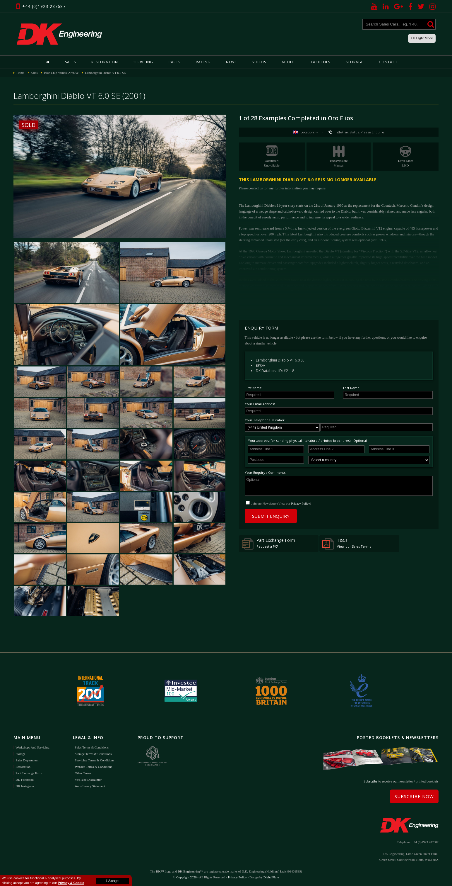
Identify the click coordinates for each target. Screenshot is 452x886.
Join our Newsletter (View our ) (281, 503)
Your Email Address (260, 404)
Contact (388, 62)
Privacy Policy (300, 503)
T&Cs (346, 543)
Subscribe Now (414, 796)
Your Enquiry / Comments (265, 472)
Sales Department (27, 760)
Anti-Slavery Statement (90, 786)
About (288, 62)
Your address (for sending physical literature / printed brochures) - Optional (307, 440)
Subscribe (370, 781)
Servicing (143, 62)
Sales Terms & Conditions (92, 747)
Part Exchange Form (268, 543)
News (231, 62)
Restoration (104, 62)
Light (422, 38)
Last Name (351, 388)
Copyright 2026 (186, 877)
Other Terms (83, 773)
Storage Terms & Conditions (93, 754)
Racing (203, 62)
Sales (70, 62)
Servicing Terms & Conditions (94, 760)
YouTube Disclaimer (88, 779)
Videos (259, 62)
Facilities (320, 62)
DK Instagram (25, 786)
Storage (354, 62)
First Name (253, 388)
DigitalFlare (271, 877)
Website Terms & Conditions (93, 766)
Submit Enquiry (271, 516)
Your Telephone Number (265, 420)
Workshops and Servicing (32, 747)
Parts (174, 62)
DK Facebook (24, 779)
